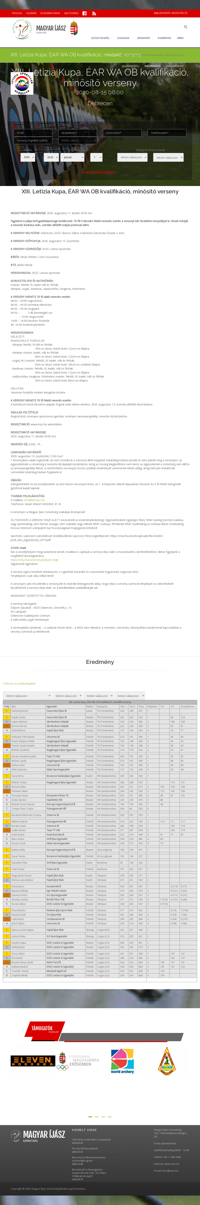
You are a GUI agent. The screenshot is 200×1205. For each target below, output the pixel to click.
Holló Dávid (18, 869)
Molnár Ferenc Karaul (23, 804)
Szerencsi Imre (19, 895)
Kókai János (18, 886)
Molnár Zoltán (19, 782)
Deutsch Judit (19, 914)
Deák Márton (18, 730)
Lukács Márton (19, 721)
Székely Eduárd (20, 966)
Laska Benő (18, 919)
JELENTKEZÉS (130, 66)
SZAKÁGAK (123, 38)
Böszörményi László (22, 962)
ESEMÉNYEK (164, 38)
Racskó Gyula (19, 826)
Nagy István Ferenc (22, 875)
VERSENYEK (143, 38)
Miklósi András (19, 821)
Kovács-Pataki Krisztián (24, 756)
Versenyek (112, 55)
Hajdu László (18, 717)
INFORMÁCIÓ (152, 66)
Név (14, 706)
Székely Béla (18, 947)
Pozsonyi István (20, 795)
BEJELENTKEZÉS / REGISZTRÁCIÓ (170, 13)
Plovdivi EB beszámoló (85, 1148)
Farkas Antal (18, 765)
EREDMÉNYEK (175, 66)
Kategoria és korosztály (150, 150)
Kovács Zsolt (18, 843)
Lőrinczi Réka (18, 936)
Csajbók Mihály (20, 975)
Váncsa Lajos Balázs (22, 880)
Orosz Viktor (18, 953)
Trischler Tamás (20, 971)
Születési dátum (78, 150)
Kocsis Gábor (19, 904)
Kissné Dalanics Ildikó (23, 741)
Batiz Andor (18, 839)
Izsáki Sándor (19, 830)
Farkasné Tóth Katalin (23, 736)
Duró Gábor (18, 923)
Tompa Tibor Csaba (22, 808)
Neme (28, 150)
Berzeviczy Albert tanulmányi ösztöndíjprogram (89, 1159)
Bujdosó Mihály (20, 890)
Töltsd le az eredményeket (19, 683)
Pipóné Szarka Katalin (23, 745)
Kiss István (17, 958)
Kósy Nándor (19, 910)
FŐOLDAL (17, 13)
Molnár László (19, 760)
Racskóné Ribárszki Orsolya (26, 815)
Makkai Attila (18, 849)
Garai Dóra (18, 776)
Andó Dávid (18, 834)
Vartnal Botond (20, 710)
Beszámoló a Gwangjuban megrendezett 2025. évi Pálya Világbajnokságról (89, 1173)
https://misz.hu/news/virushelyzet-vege (34, 560)
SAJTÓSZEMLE (71, 13)
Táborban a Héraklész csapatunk (91, 1139)
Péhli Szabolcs (19, 769)
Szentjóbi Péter (20, 862)
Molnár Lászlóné (20, 750)
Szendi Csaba (19, 942)
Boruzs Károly (19, 726)
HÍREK (180, 38)
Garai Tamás (18, 856)
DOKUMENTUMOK (50, 13)
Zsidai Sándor (19, 799)
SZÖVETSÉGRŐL (100, 38)
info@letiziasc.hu (34, 500)
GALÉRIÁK (31, 13)
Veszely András (20, 899)
